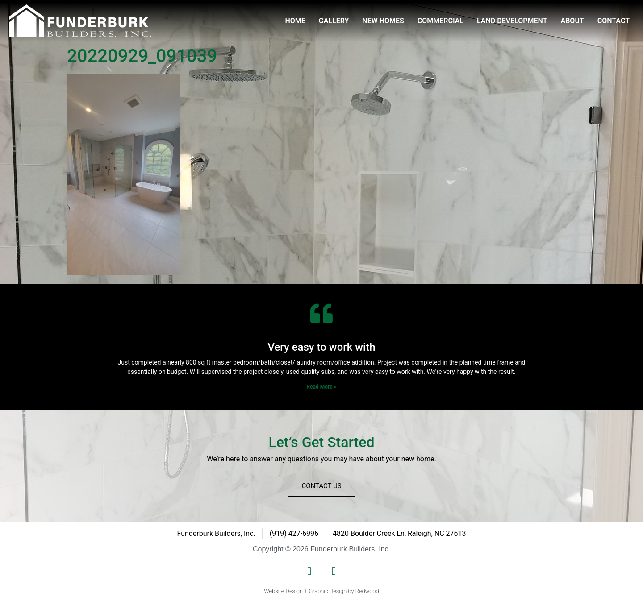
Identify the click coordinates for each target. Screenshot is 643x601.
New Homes (383, 21)
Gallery (334, 21)
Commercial (440, 21)
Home (295, 21)
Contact (613, 21)
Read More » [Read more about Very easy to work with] (321, 387)
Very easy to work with (321, 347)
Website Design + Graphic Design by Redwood (321, 591)
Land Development (512, 21)
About (572, 21)
